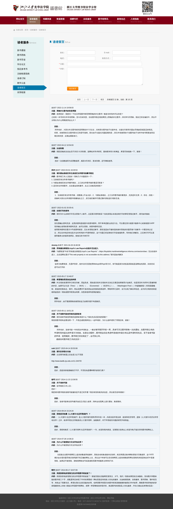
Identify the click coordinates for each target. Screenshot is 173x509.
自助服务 (88, 20)
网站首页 (20, 20)
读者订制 (21, 78)
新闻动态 (121, 20)
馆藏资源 (47, 20)
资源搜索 (60, 20)
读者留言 (42, 30)
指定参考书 (22, 69)
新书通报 (21, 50)
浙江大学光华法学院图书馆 (57, 8)
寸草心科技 (115, 501)
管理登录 (123, 501)
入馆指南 (136, 20)
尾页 (102, 100)
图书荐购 (21, 55)
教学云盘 (21, 83)
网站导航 (110, 498)
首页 (26, 30)
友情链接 (21, 92)
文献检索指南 (23, 74)
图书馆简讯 (105, 20)
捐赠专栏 (74, 20)
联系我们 (151, 20)
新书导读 (21, 60)
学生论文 (21, 64)
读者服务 (34, 20)
